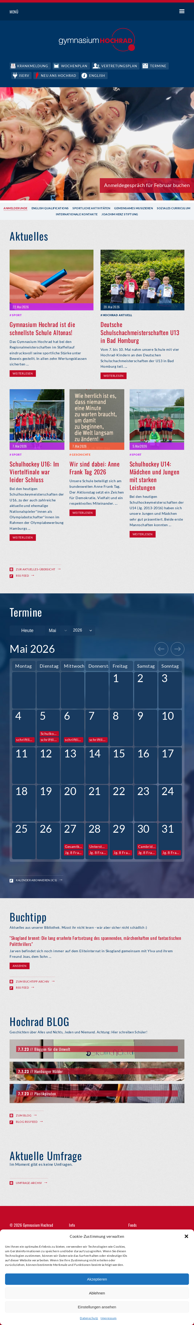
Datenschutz (89, 1318)
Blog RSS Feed (26, 1121)
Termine (159, 66)
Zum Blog (23, 1115)
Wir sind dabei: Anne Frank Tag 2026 (94, 467)
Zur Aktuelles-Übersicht (35, 568)
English (98, 75)
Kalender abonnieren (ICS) (36, 879)
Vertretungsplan (120, 66)
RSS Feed (22, 575)
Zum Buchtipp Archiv (32, 981)
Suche (163, 12)
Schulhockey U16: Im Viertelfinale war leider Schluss (34, 471)
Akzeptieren (97, 1279)
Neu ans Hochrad (60, 75)
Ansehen (19, 965)
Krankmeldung (32, 66)
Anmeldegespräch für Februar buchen (147, 184)
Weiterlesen (23, 373)
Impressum (108, 1318)
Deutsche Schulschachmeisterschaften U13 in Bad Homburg (140, 331)
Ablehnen (97, 1293)
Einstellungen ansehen (97, 1307)
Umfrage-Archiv (29, 1182)
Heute (27, 630)
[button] (186, 1236)
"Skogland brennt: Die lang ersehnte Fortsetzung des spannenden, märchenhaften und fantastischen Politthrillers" (95, 940)
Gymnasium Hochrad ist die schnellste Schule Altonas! (42, 327)
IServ (24, 75)
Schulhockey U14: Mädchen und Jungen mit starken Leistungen (155, 475)
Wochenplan (75, 66)
